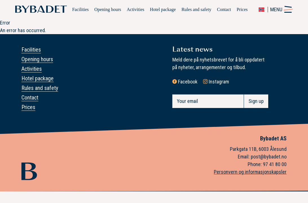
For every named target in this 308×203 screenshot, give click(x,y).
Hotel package (163, 9)
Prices (242, 9)
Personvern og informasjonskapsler (250, 172)
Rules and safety (196, 9)
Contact (224, 9)
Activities (135, 9)
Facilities (80, 9)
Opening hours (107, 9)
